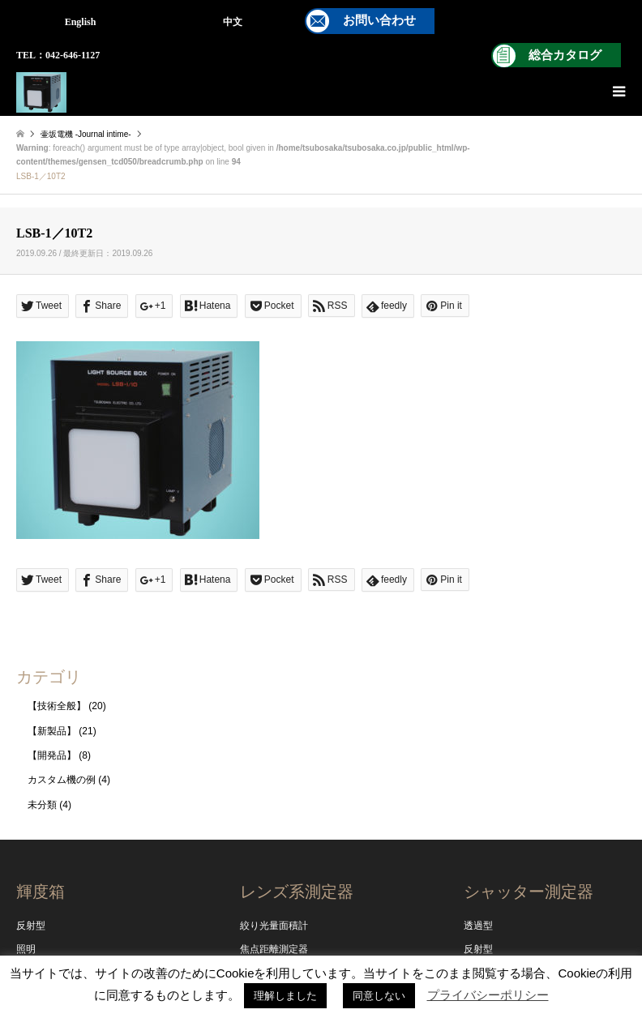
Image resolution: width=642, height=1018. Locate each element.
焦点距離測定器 (274, 949)
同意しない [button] (379, 996)
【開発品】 (52, 755)
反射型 (30, 925)
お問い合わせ (379, 20)
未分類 (42, 805)
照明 (26, 949)
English (80, 22)
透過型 (478, 925)
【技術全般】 (57, 706)
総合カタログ (565, 55)
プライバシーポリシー (488, 995)
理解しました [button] (285, 996)
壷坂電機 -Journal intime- (86, 134)
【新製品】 (52, 731)
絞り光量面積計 (274, 925)
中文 (232, 22)
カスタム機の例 (62, 779)
